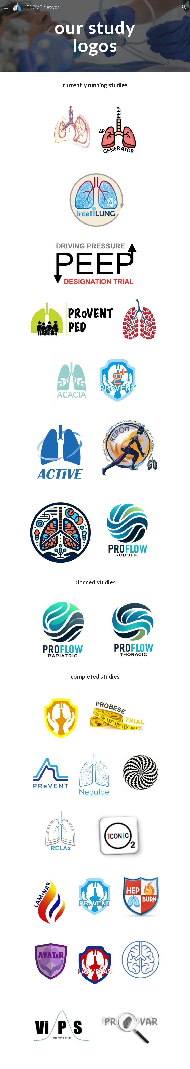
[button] (6, 7)
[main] (94, 36)
